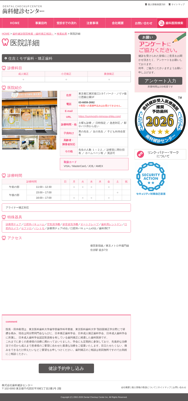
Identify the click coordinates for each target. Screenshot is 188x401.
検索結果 (62, 33)
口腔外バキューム (34, 224)
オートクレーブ (90, 224)
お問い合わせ (179, 387)
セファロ (26, 228)
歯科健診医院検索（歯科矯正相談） (33, 33)
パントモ (39, 228)
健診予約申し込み (66, 368)
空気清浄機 (53, 224)
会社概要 (125, 387)
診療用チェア (13, 224)
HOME (6, 33)
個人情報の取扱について (144, 387)
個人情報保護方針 (157, 4)
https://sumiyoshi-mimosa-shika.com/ (100, 116)
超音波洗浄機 (70, 224)
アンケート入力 (160, 80)
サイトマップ (178, 4)
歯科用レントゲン (111, 224)
